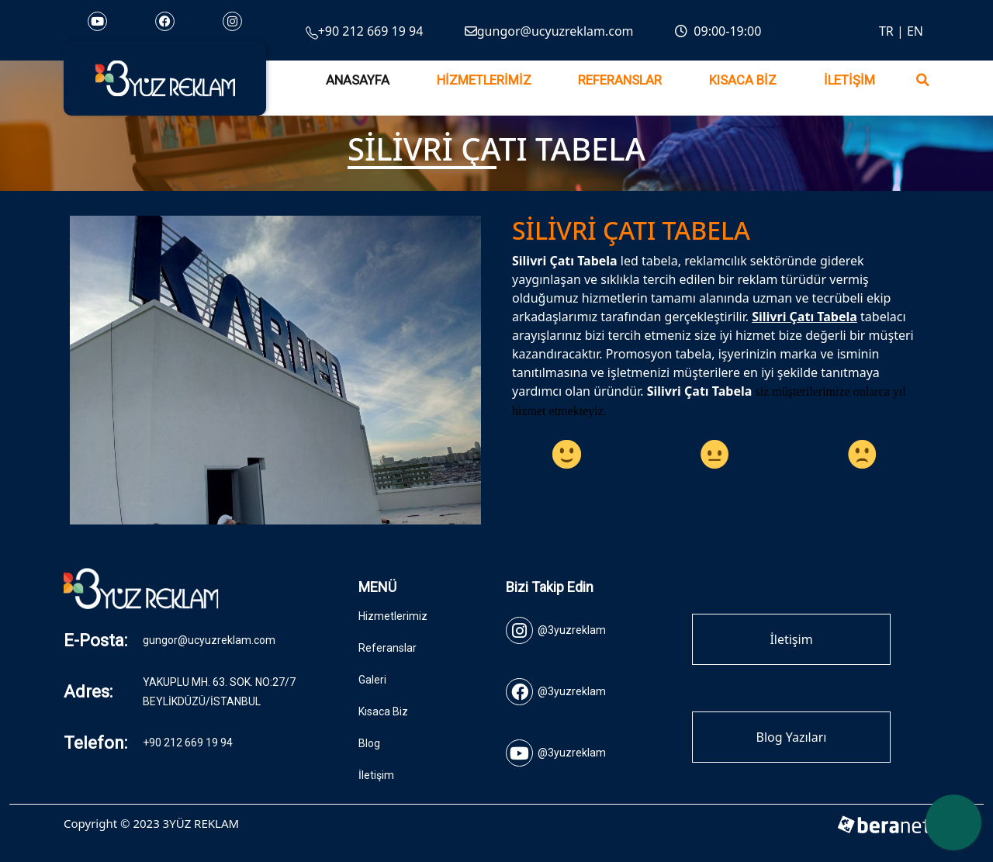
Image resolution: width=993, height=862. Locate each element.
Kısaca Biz (743, 80)
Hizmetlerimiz (484, 80)
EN (915, 31)
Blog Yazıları (791, 737)
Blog (369, 743)
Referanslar (620, 80)
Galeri (372, 679)
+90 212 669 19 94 (365, 31)
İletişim (849, 80)
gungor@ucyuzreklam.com (549, 31)
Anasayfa (357, 80)
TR (886, 31)
